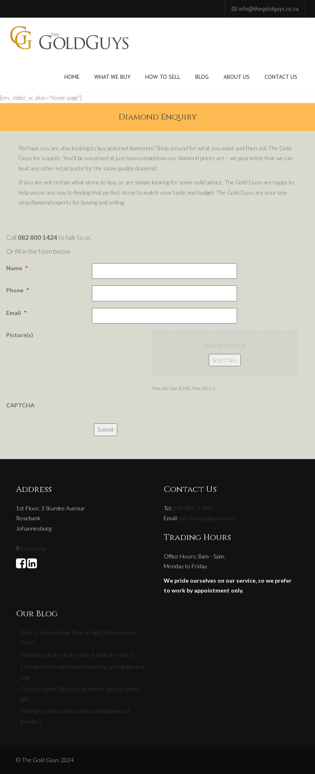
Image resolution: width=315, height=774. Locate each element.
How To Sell (162, 76)
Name (16, 267)
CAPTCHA (20, 405)
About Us (237, 76)
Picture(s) (19, 334)
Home (72, 76)
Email (16, 312)
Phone (17, 290)
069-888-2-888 (192, 508)
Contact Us (281, 76)
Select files (224, 359)
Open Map (33, 548)
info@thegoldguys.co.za (269, 8)
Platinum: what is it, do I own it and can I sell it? (77, 654)
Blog (202, 76)
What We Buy (112, 76)
